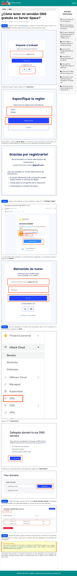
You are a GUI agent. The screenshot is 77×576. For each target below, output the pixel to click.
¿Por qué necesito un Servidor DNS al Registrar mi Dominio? (67, 26)
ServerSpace (25, 25)
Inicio (4, 9)
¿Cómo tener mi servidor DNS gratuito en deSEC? (66, 50)
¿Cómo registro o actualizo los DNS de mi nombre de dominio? (66, 43)
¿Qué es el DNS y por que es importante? (67, 20)
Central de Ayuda (11, 3)
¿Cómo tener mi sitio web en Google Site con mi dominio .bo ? (66, 88)
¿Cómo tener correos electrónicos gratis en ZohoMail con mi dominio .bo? (67, 79)
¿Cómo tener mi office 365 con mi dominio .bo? (66, 72)
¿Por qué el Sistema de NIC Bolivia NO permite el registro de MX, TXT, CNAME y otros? (67, 35)
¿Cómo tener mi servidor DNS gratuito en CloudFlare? (66, 58)
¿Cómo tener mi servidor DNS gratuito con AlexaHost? (67, 65)
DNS (10, 9)
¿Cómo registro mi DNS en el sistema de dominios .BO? (29, 546)
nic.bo (74, 3)
